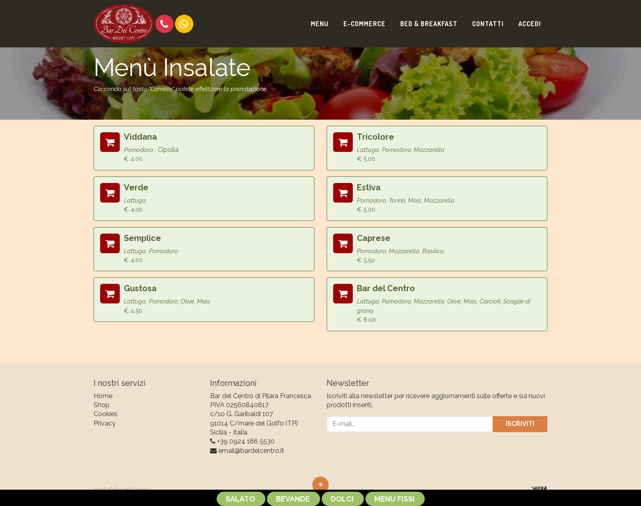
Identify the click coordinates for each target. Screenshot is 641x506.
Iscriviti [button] (520, 424)
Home (103, 396)
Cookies (106, 414)
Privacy (105, 423)
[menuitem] (319, 23)
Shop (102, 405)
